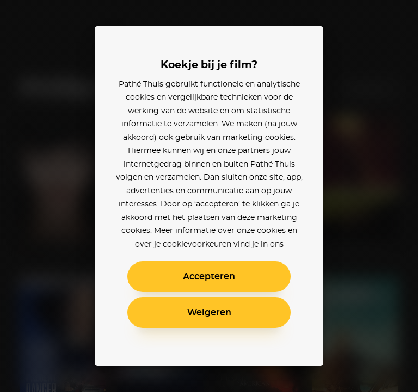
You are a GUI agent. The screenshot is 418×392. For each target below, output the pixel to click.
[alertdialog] (209, 196)
